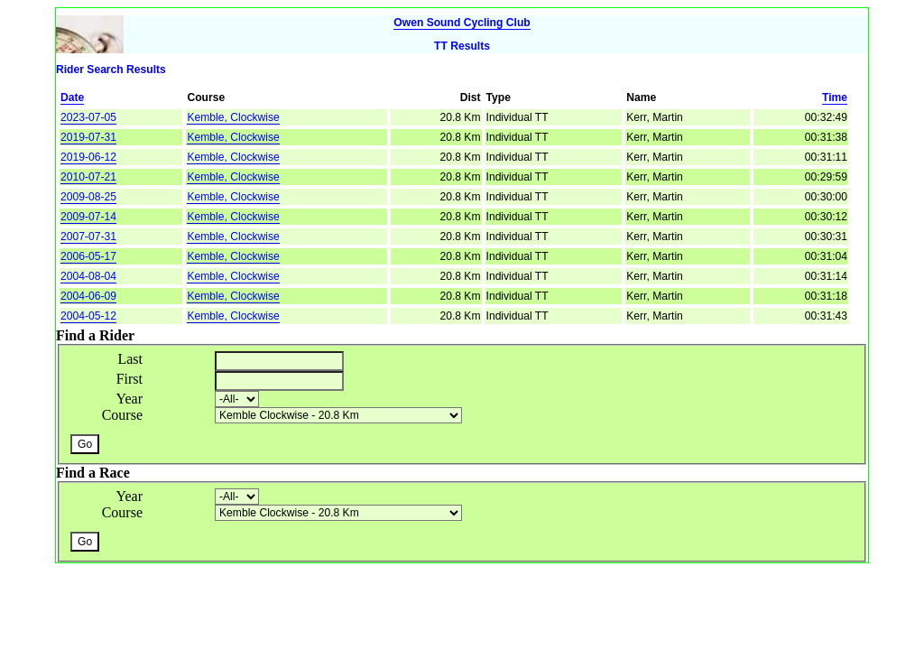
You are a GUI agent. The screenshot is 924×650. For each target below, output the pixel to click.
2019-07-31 (88, 137)
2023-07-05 (88, 117)
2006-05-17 (88, 256)
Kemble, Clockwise (233, 117)
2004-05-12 (88, 316)
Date (72, 97)
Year (129, 398)
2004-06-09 (88, 296)
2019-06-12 (88, 157)
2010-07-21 (88, 177)
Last (130, 359)
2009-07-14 (88, 216)
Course (122, 414)
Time (834, 97)
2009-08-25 (88, 196)
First (129, 378)
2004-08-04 (88, 276)
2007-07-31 (88, 236)
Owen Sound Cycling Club (461, 22)
